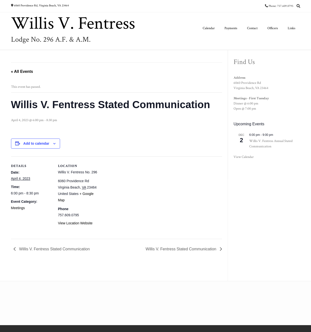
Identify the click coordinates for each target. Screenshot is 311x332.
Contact (252, 28)
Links (291, 28)
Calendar (209, 28)
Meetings (18, 208)
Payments (230, 28)
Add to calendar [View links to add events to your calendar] (36, 143)
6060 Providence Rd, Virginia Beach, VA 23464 (41, 5)
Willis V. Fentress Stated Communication (54, 249)
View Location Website (75, 223)
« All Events (22, 71)
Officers (272, 28)
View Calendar (244, 157)
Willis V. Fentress (73, 23)
